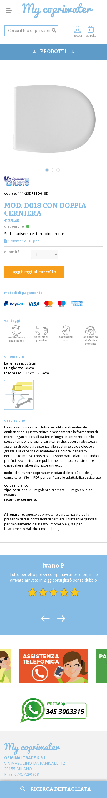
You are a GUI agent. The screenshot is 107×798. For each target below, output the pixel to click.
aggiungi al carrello (34, 272)
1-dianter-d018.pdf (21, 240)
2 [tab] (52, 170)
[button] (91, 33)
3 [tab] (58, 170)
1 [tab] (47, 170)
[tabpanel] (53, 117)
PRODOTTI (53, 51)
